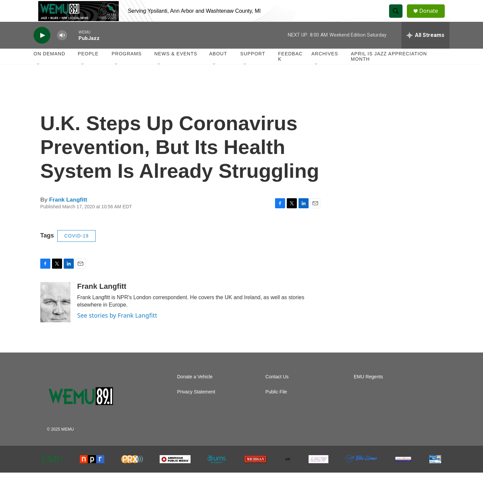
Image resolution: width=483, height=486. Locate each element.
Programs (127, 67)
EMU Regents (368, 390)
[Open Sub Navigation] (38, 77)
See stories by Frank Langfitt (117, 329)
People (88, 67)
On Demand (49, 67)
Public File (276, 405)
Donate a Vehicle (195, 390)
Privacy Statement (196, 405)
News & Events (175, 67)
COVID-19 (76, 249)
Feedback (290, 69)
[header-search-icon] (398, 17)
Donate (432, 17)
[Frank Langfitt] (55, 315)
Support (252, 67)
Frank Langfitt (68, 213)
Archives (324, 67)
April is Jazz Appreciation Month (389, 69)
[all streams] (425, 48)
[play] (42, 49)
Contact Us (276, 390)
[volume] (62, 48)
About (218, 67)
